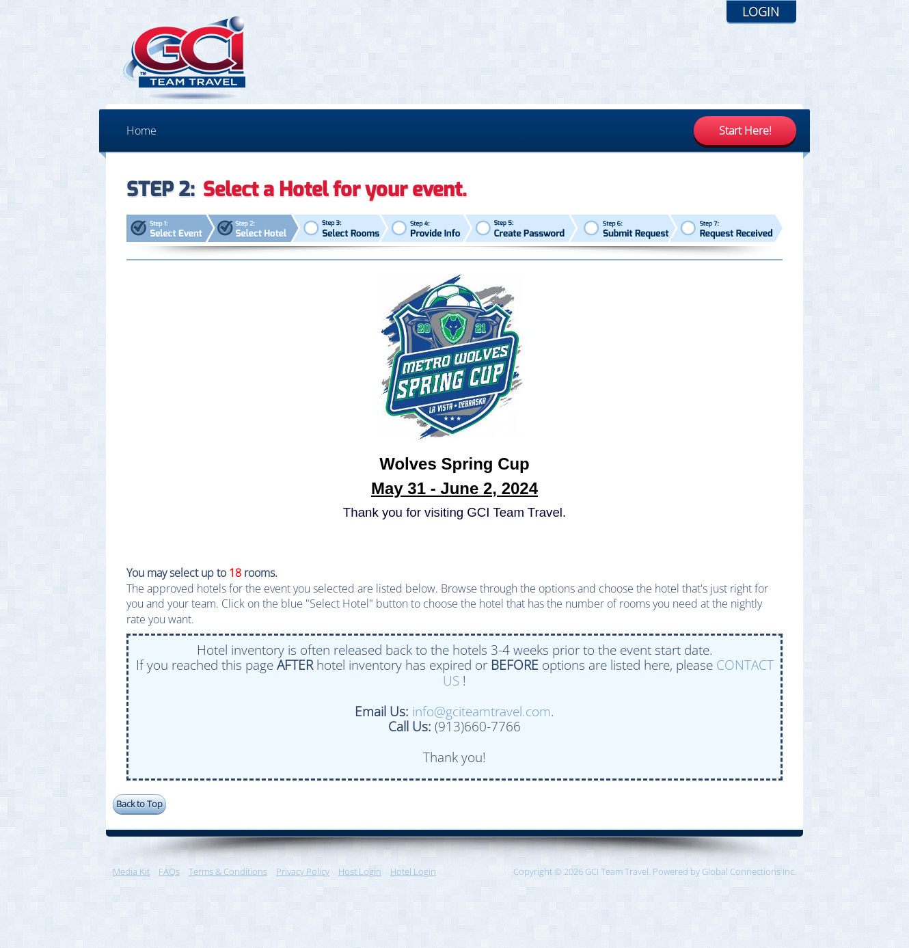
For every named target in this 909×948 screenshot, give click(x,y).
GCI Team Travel (184, 58)
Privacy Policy (302, 871)
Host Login (359, 871)
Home (141, 130)
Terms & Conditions (228, 871)
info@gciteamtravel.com (481, 711)
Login (760, 11)
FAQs (169, 871)
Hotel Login (413, 871)
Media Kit (131, 871)
